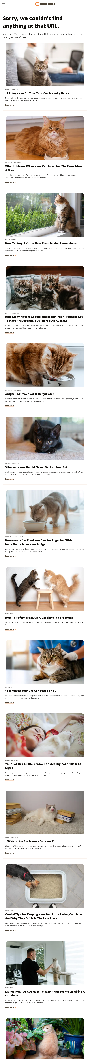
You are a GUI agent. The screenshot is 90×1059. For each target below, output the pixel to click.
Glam (34, 1038)
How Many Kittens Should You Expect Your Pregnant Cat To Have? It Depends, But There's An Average (66, 142)
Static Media (32, 1029)
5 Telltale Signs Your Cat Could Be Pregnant (65, 601)
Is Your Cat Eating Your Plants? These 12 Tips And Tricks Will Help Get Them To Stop (67, 467)
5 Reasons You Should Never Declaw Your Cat (65, 207)
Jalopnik (19, 1038)
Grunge (42, 1038)
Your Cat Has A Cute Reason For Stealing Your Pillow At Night (66, 335)
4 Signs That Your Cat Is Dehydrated (21, 207)
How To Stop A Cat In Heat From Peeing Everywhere (19, 138)
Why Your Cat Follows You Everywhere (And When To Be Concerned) (21, 603)
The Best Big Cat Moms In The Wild (66, 794)
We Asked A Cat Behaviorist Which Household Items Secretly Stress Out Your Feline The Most (66, 536)
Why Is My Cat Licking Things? (64, 664)
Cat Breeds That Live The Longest (22, 920)
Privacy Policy (55, 1024)
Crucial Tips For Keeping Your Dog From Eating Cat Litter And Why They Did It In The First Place (66, 400)
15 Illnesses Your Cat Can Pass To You (22, 333)
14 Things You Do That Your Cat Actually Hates (21, 73)
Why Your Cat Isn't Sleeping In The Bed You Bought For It (65, 922)
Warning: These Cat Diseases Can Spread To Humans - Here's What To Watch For (22, 731)
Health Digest (52, 1038)
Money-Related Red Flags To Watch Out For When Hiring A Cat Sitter (22, 465)
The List (34, 1042)
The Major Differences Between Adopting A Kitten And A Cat (64, 985)
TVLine (27, 1038)
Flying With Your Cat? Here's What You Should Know (22, 985)
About (30, 1024)
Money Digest (64, 1038)
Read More (9, 92)
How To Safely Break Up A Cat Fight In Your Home (66, 266)
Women (42, 1042)
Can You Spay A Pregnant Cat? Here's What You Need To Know (22, 859)
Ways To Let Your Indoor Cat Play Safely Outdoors (22, 530)
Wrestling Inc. (53, 1042)
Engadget (10, 1038)
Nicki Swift (76, 1038)
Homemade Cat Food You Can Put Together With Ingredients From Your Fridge (22, 270)
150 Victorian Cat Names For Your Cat (22, 396)
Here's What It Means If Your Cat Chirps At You (65, 857)
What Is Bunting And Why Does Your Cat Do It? (67, 727)
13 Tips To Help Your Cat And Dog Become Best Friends (22, 796)
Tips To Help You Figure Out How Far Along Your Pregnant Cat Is (22, 666)
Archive (41, 1024)
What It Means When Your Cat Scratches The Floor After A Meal (65, 75)
